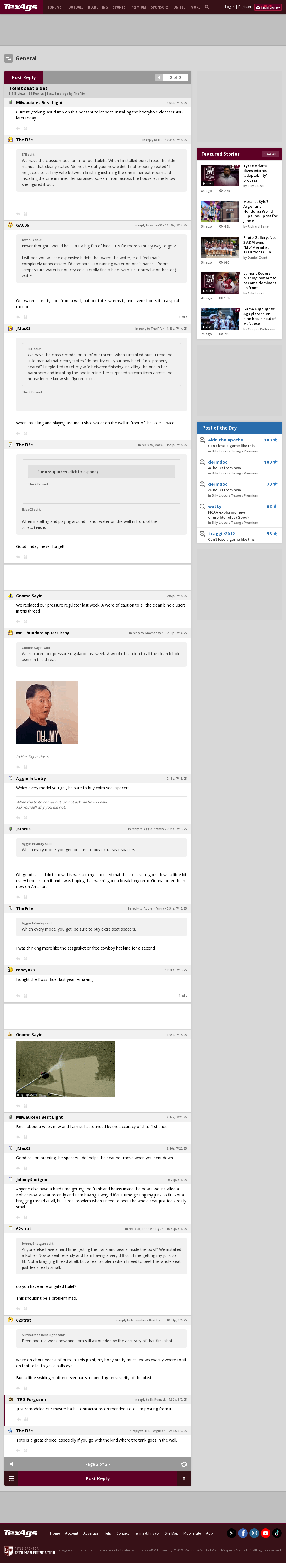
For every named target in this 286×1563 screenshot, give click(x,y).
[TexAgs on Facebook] (243, 1533)
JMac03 (23, 328)
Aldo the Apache (235, 443)
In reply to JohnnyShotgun (144, 1229)
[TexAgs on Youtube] (265, 1533)
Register (244, 6)
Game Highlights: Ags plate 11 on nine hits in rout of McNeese (259, 316)
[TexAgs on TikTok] (277, 1533)
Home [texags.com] (55, 1533)
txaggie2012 (235, 536)
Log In (230, 6)
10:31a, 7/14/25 (176, 140)
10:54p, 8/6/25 (177, 1320)
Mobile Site (192, 1533)
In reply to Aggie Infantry (146, 829)
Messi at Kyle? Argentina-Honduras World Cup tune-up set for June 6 (260, 211)
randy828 (25, 970)
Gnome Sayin (29, 595)
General (26, 58)
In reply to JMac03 (151, 445)
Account (71, 1533)
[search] (208, 7)
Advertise (91, 1533)
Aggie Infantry (31, 778)
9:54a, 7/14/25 (177, 103)
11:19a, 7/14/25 (176, 225)
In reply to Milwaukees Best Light (140, 1320)
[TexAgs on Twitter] (231, 1533)
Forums (55, 7)
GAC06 (22, 225)
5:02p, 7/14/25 (177, 596)
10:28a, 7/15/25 (176, 970)
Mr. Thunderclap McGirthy (42, 633)
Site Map (171, 1533)
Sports (119, 7)
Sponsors (160, 7)
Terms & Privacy (147, 1533)
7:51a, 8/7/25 (177, 1431)
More (195, 7)
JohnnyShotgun (31, 1179)
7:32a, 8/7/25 (177, 1400)
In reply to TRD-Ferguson (147, 1431)
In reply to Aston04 (148, 225)
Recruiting (98, 7)
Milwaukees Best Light (39, 102)
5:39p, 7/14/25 (177, 633)
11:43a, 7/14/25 (176, 329)
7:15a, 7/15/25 (177, 779)
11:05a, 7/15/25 (176, 1035)
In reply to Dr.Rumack (150, 1400)
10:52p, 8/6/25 (177, 1229)
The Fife (24, 139)
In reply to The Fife (148, 329)
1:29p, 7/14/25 (177, 445)
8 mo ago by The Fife (70, 94)
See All (270, 154)
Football (75, 7)
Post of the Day (219, 428)
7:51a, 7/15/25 (177, 908)
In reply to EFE (152, 140)
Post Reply (24, 77)
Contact (122, 1533)
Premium (138, 7)
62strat (23, 1228)
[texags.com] (20, 7)
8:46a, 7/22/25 (177, 1148)
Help (107, 1533)
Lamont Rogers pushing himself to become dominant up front (259, 280)
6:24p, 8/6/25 (177, 1180)
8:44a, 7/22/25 (177, 1117)
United (180, 7)
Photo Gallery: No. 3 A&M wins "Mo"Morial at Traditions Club (259, 244)
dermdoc (235, 465)
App (209, 1533)
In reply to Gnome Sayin (146, 633)
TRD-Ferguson (31, 1399)
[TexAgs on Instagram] (254, 1533)
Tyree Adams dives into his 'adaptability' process (255, 173)
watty (235, 511)
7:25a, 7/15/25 (177, 829)
